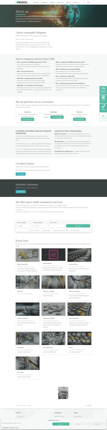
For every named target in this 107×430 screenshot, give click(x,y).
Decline (78, 424)
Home (24, 405)
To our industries (27, 119)
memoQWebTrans (49, 347)
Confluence (21, 149)
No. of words (53, 222)
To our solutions (79, 119)
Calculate (78, 226)
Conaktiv (28, 143)
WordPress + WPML (49, 291)
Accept (61, 424)
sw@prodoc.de (80, 394)
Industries (36, 2)
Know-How (60, 2)
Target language (37, 222)
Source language (21, 222)
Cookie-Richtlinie (5, 427)
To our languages (57, 117)
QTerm (71, 347)
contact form (33, 212)
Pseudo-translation (23, 318)
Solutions (52, 2)
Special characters (75, 318)
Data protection (12, 427)
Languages (44, 2)
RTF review (21, 372)
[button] (84, 2)
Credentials (21, 191)
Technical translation (50, 318)
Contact (75, 2)
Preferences (96, 424)
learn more (21, 174)
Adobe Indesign (48, 263)
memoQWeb (21, 347)
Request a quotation (59, 416)
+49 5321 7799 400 (81, 397)
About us (68, 2)
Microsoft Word (74, 264)
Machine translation (75, 291)
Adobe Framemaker (23, 264)
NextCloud (20, 291)
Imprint (17, 427)
